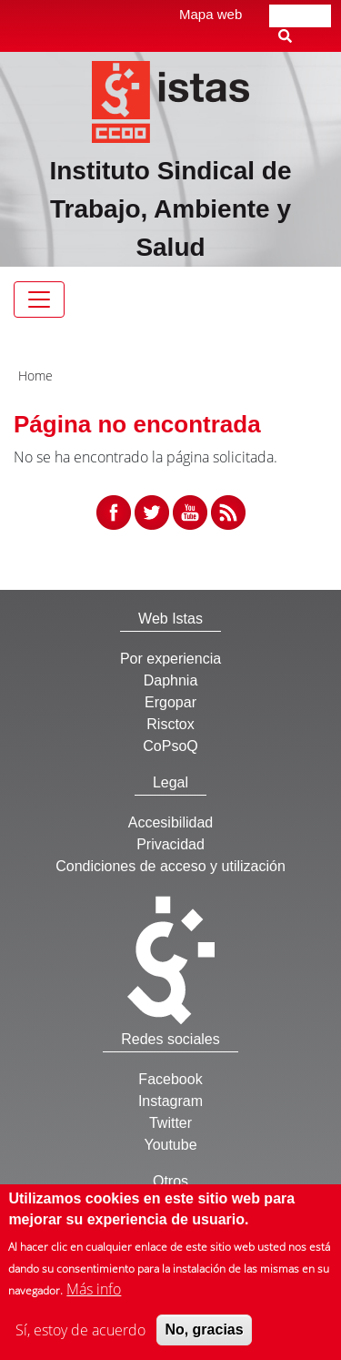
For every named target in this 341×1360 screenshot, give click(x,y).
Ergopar (170, 702)
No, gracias (204, 1337)
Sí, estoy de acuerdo (80, 1338)
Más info (93, 1297)
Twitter (170, 1123)
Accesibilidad (170, 822)
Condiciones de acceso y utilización (170, 866)
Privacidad (170, 844)
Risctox (170, 724)
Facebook (170, 1079)
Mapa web (210, 14)
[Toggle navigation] (39, 299)
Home (35, 375)
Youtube (170, 1144)
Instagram (170, 1101)
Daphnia (171, 680)
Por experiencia (170, 658)
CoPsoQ (170, 746)
